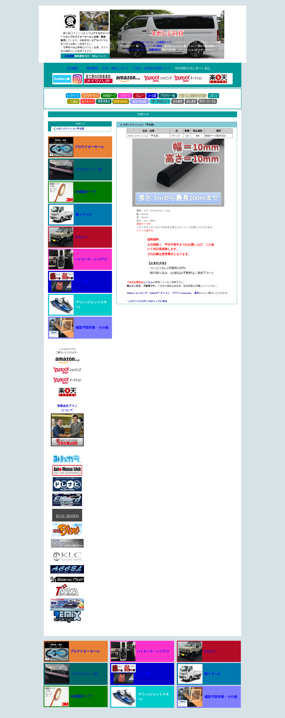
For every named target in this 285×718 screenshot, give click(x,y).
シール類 (82, 282)
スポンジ (145, 46)
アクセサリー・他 (89, 169)
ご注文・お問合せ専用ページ (151, 68)
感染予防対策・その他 (92, 327)
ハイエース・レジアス (91, 259)
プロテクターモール (142, 42)
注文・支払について (115, 68)
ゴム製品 (157, 46)
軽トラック (84, 214)
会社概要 (72, 68)
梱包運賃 (92, 68)
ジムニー (81, 237)
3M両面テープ (163, 42)
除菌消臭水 (155, 49)
